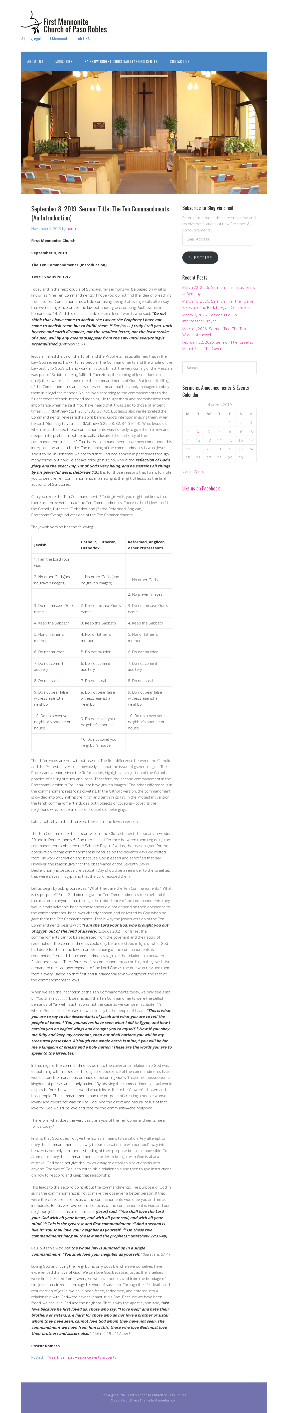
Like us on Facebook (201, 488)
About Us (35, 61)
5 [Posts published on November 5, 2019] (198, 431)
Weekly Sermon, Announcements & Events (82, 1357)
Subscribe (200, 258)
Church (116, 1400)
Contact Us (180, 61)
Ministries (64, 61)
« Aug (186, 471)
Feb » (198, 471)
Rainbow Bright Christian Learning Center (121, 61)
